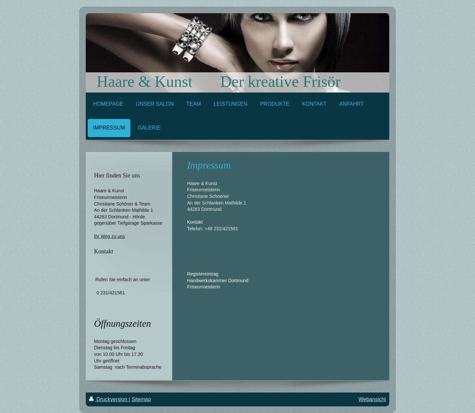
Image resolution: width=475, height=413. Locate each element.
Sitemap (141, 399)
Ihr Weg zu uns (109, 236)
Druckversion (109, 399)
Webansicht (372, 399)
